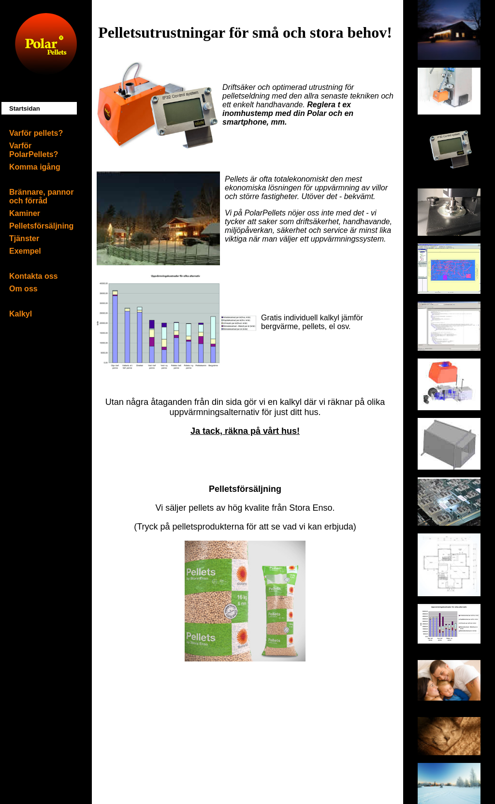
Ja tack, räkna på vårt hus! (245, 431)
